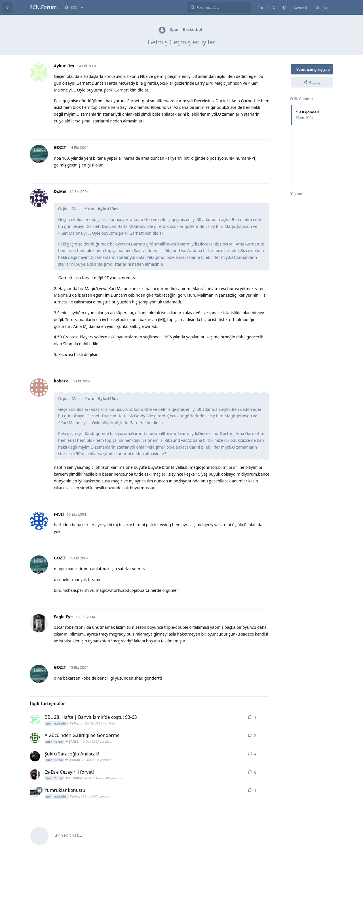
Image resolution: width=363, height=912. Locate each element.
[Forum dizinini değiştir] (266, 8)
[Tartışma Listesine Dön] (7, 7)
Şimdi (296, 193)
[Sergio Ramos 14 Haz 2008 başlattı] (35, 774)
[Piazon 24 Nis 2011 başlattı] (35, 720)
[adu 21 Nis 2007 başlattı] (35, 793)
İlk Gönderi (301, 98)
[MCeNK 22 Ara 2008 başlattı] (35, 756)
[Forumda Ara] (219, 7)
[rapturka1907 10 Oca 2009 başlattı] (35, 738)
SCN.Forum (43, 7)
